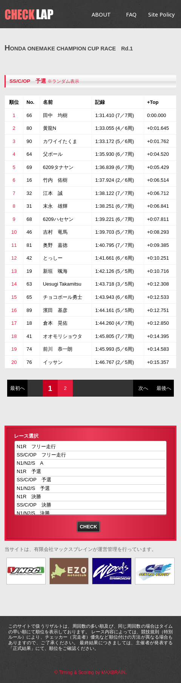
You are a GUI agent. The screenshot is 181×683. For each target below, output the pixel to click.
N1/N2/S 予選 (91, 488)
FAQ (131, 14)
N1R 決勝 (91, 497)
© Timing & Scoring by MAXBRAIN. (90, 672)
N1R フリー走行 (91, 447)
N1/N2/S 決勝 (91, 513)
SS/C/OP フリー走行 (91, 455)
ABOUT (101, 14)
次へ (143, 388)
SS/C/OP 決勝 (91, 505)
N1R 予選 (91, 472)
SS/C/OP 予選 (27, 81)
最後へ (163, 388)
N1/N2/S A (91, 463)
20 (14, 362)
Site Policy (161, 14)
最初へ (17, 388)
